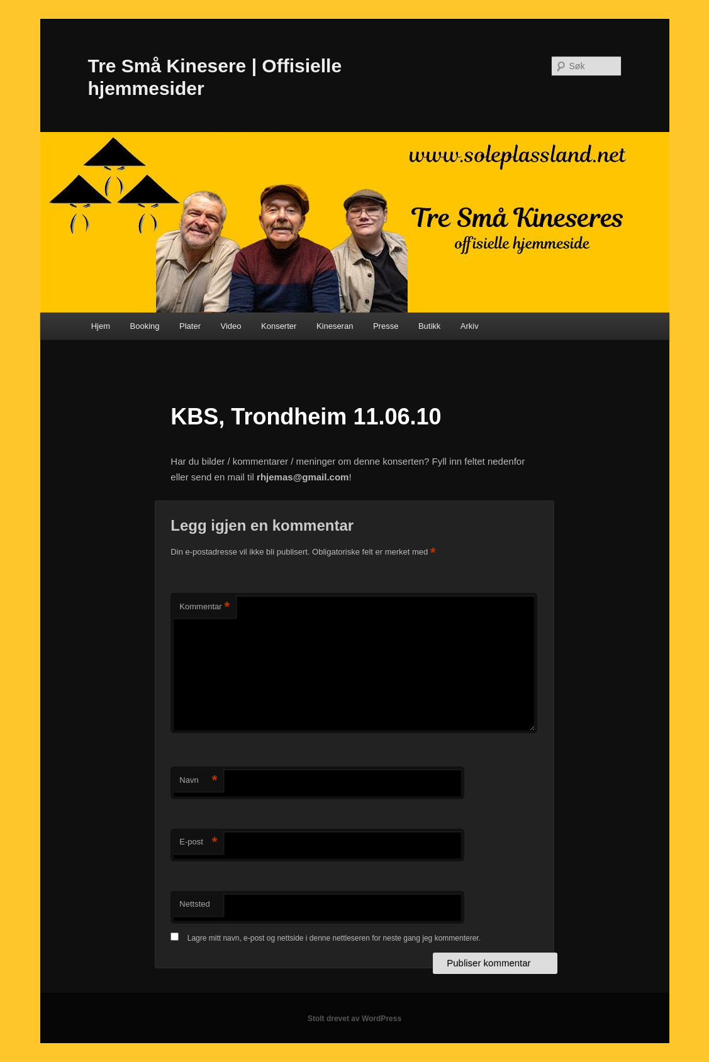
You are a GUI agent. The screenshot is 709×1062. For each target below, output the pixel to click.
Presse (385, 326)
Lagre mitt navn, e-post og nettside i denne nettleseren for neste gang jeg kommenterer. (334, 938)
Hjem (100, 326)
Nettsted (194, 904)
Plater (190, 326)
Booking (145, 326)
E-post (198, 842)
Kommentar (204, 607)
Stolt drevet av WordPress (354, 1018)
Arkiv (470, 326)
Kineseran (335, 326)
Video (230, 326)
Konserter (278, 326)
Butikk (429, 326)
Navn (198, 781)
